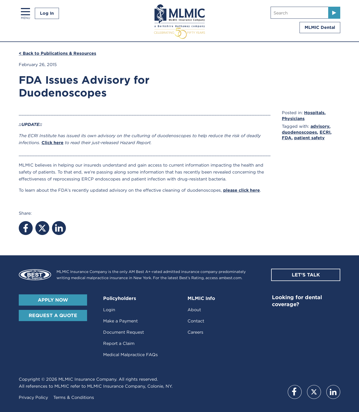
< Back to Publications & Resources (57, 53)
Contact (196, 321)
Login (109, 309)
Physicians (293, 118)
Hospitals (314, 112)
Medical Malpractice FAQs (130, 354)
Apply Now (53, 300)
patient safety (309, 137)
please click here (241, 190)
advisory (320, 126)
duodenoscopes (299, 132)
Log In (47, 13)
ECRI (325, 132)
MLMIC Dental (320, 27)
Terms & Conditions (73, 397)
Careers (195, 332)
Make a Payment (120, 321)
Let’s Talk (306, 275)
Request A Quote (53, 315)
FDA (286, 137)
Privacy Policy (33, 397)
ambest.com (230, 278)
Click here (52, 142)
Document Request (123, 332)
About (194, 309)
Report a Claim (118, 343)
